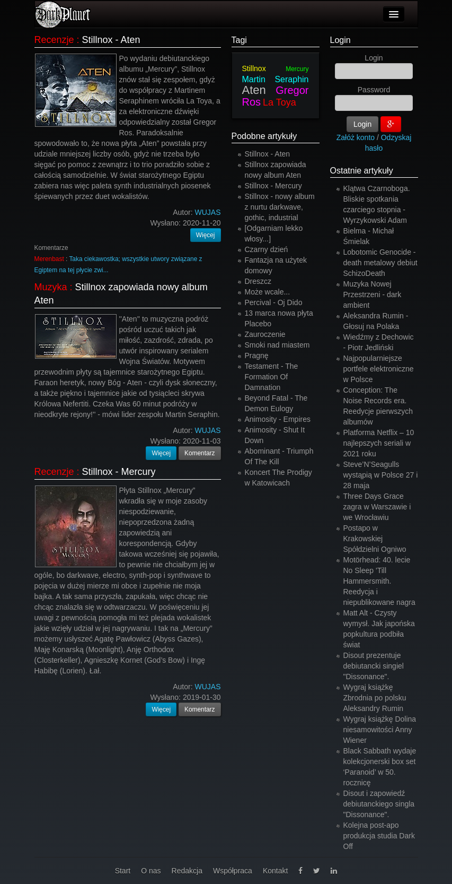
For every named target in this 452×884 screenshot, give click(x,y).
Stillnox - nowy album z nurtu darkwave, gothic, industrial (280, 207)
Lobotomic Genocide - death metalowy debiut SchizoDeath (380, 263)
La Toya (279, 102)
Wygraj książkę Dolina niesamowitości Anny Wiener (379, 729)
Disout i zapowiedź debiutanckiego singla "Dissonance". (379, 804)
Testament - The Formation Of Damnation (271, 377)
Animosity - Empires (278, 419)
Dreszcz (258, 281)
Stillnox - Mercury (119, 471)
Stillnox (254, 68)
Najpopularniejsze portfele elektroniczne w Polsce (378, 369)
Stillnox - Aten (111, 39)
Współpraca (232, 870)
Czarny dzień (266, 249)
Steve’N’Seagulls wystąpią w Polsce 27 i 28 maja (380, 475)
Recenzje (54, 39)
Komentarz (199, 453)
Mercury (297, 69)
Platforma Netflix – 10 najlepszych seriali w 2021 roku (378, 443)
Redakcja (187, 870)
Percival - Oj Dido (274, 302)
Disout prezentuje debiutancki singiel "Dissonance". (373, 666)
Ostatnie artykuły (361, 170)
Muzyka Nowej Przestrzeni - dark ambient (372, 294)
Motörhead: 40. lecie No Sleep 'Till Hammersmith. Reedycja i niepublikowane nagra (379, 581)
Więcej (205, 235)
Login (340, 40)
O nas (151, 870)
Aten (254, 90)
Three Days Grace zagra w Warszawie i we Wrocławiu (377, 507)
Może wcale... (267, 292)
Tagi (239, 40)
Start (123, 870)
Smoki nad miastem (277, 345)
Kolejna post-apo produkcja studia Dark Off (379, 836)
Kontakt (275, 870)
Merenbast (49, 259)
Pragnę (257, 355)
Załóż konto (355, 137)
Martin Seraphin (275, 79)
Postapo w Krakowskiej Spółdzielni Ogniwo (374, 538)
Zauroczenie (265, 334)
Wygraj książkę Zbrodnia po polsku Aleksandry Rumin (374, 698)
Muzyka (50, 287)
